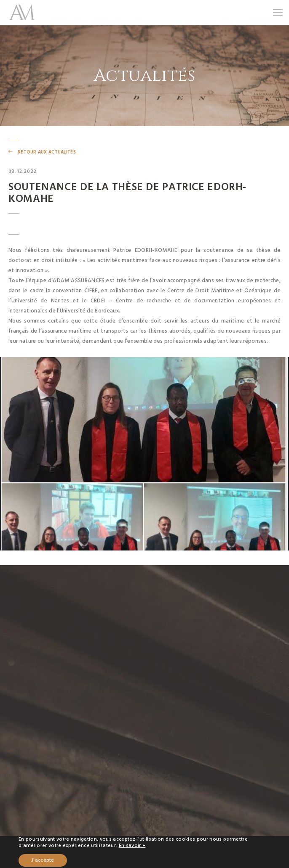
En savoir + (132, 845)
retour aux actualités (47, 152)
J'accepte (42, 860)
